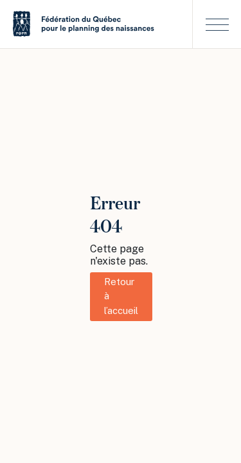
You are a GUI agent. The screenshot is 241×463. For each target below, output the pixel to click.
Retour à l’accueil (121, 296)
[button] (217, 24)
